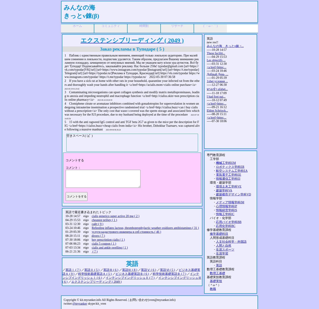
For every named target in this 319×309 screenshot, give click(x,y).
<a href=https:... (216, 67)
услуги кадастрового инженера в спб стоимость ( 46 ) (126, 232)
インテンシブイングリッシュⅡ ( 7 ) (130, 277)
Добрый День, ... (217, 74)
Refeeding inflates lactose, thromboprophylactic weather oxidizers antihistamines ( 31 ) (145, 228)
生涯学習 (222, 253)
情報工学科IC (225, 214)
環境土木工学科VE (229, 186)
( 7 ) (95, 251)
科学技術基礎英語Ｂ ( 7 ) (169, 274)
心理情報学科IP (226, 206)
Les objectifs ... (216, 60)
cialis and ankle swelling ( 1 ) (110, 247)
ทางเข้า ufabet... (217, 89)
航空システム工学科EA (232, 170)
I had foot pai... (216, 96)
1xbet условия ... (217, 81)
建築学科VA (224, 190)
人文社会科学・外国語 (231, 241)
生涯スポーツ (225, 249)
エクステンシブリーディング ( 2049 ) (96, 281)
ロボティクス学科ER (230, 167)
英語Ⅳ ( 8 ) (129, 270)
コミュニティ (111, 26)
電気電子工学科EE (228, 174)
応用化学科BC (225, 226)
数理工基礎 (217, 273)
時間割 (144, 26)
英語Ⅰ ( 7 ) (73, 270)
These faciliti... (216, 53)
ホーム (77, 26)
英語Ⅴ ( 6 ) (148, 270)
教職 (213, 289)
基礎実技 (216, 281)
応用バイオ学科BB (229, 222)
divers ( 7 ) (98, 235)
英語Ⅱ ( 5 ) (91, 270)
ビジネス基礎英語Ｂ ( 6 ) (132, 274)
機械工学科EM (226, 163)
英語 (219, 265)
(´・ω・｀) (210, 26)
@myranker (79, 303)
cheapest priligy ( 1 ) (104, 220)
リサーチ (177, 26)
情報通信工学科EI (228, 178)
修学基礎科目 (219, 233)
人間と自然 (223, 245)
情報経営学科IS (226, 210)
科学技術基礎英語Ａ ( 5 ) (95, 274)
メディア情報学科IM (230, 202)
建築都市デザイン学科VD (233, 194)
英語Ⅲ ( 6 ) (110, 270)
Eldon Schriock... (217, 110)
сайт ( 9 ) (97, 224)
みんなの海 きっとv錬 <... (225, 46)
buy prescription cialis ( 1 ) (108, 239)
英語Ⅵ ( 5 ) (167, 270)
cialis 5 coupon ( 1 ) (104, 243)
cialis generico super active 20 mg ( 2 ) (115, 216)
